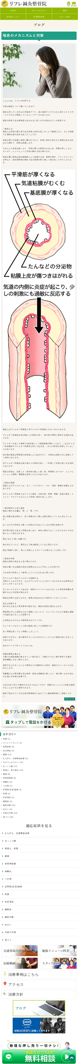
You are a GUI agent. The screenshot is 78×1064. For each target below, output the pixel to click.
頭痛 (5, 739)
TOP (71, 1057)
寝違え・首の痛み (11, 770)
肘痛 (5, 794)
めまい (6, 809)
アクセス (16, 984)
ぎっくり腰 (8, 766)
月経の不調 (8, 813)
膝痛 (5, 774)
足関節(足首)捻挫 (10, 790)
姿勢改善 (7, 747)
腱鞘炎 (6, 801)
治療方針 (15, 994)
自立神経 (7, 751)
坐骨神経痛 (8, 778)
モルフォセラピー (11, 762)
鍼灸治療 (7, 805)
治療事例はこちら (23, 974)
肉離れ (6, 782)
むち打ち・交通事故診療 (14, 758)
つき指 (6, 786)
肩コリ (6, 817)
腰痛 (5, 754)
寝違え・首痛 (11, 848)
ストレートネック (11, 743)
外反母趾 (7, 797)
